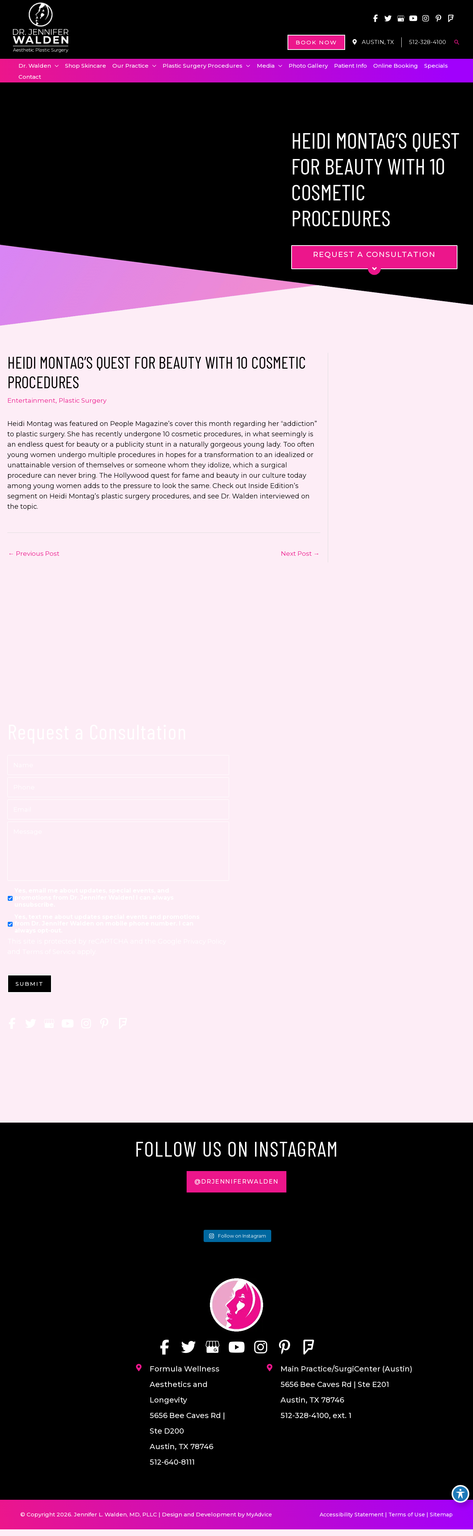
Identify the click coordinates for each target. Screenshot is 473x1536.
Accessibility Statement (348, 1521)
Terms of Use (405, 1521)
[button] (311, 43)
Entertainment (32, 402)
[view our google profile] (399, 18)
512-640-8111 (172, 1468)
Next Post (299, 556)
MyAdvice (261, 1521)
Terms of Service (71, 956)
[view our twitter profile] (386, 18)
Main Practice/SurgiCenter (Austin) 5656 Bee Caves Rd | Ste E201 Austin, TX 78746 (346, 1391)
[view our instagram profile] (425, 18)
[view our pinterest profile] (437, 18)
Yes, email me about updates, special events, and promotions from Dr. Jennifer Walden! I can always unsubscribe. (94, 902)
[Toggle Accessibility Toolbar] (460, 1494)
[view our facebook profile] (373, 18)
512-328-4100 (426, 42)
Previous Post (35, 556)
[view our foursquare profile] (450, 18)
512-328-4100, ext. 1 (315, 1422)
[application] (55, 67)
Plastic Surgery (85, 402)
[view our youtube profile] (412, 18)
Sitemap (441, 1521)
